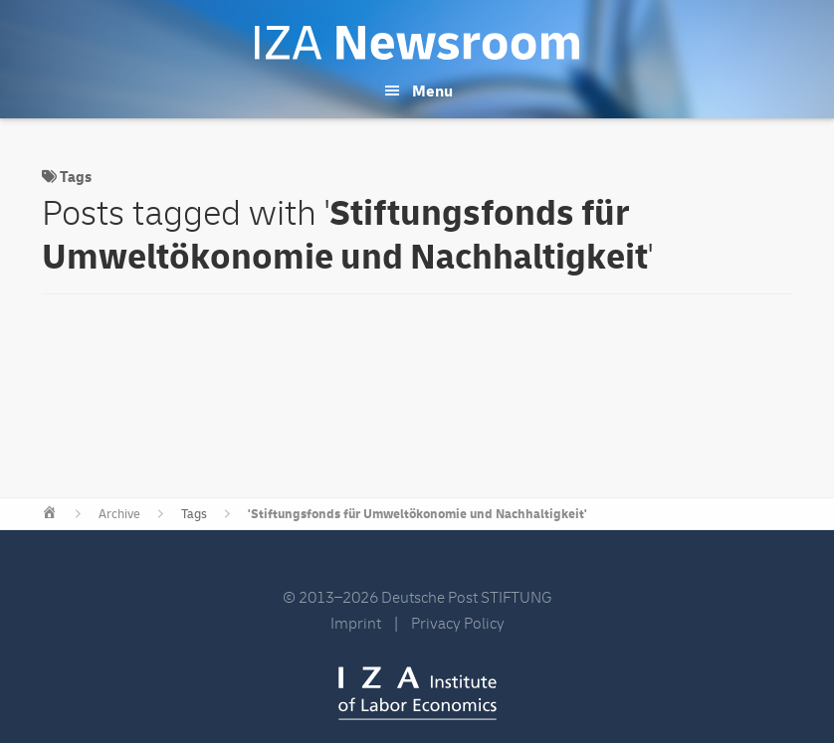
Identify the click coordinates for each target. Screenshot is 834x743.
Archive (119, 514)
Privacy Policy (458, 624)
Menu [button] (432, 91)
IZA (417, 693)
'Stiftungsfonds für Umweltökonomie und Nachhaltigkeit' (417, 514)
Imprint (355, 624)
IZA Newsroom (417, 43)
